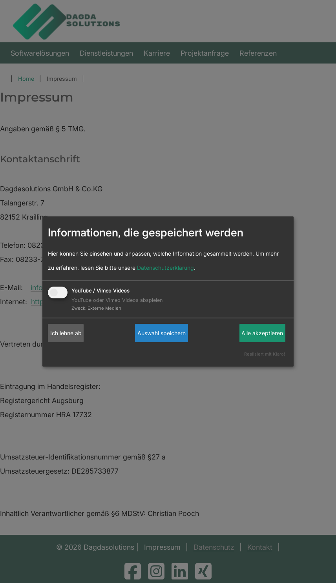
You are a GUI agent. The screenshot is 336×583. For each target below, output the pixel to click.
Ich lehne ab (66, 333)
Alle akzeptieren (262, 333)
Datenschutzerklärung (165, 267)
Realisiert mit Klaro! (264, 354)
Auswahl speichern (161, 333)
